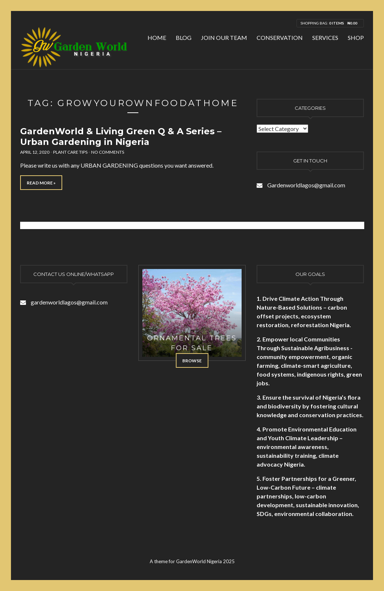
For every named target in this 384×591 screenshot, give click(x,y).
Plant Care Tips (70, 152)
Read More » (41, 183)
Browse (192, 360)
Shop (356, 37)
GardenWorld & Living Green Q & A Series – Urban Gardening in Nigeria (120, 136)
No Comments (107, 152)
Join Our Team (224, 37)
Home (157, 37)
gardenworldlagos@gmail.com (69, 302)
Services (325, 37)
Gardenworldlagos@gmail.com (306, 185)
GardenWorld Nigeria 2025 (205, 561)
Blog (183, 37)
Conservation (280, 37)
